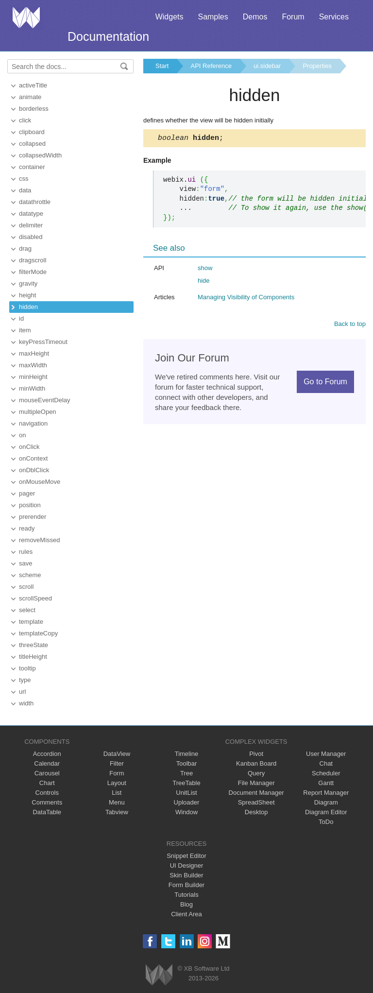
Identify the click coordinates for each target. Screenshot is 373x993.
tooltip (27, 668)
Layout (116, 783)
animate (30, 97)
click (25, 120)
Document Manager (256, 792)
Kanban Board (256, 763)
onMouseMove (39, 481)
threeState (33, 645)
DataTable (47, 812)
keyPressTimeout (43, 341)
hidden (28, 306)
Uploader (187, 802)
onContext (33, 458)
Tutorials (186, 894)
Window (186, 812)
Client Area (186, 914)
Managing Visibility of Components (246, 298)
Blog (186, 904)
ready (27, 528)
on (22, 435)
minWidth (32, 388)
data (25, 190)
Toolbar (186, 763)
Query (256, 773)
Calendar (47, 763)
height (27, 295)
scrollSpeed (35, 598)
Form (116, 773)
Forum (293, 17)
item (25, 330)
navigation (33, 423)
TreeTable (186, 783)
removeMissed (39, 540)
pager (27, 493)
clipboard (32, 132)
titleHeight (33, 656)
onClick (29, 446)
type (25, 680)
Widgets (169, 17)
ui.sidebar (267, 65)
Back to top (350, 325)
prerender (32, 516)
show (205, 269)
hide (204, 282)
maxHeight (34, 353)
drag (25, 248)
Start (162, 65)
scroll (26, 586)
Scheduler (326, 773)
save (25, 563)
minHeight (33, 376)
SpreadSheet (256, 802)
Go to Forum (325, 383)
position (30, 505)
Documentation (108, 36)
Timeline (187, 753)
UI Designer (186, 865)
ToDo (326, 821)
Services (334, 17)
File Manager (256, 783)
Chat (326, 763)
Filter (117, 763)
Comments (47, 802)
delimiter (31, 225)
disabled (30, 236)
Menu (117, 802)
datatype (31, 213)
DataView (116, 753)
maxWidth (33, 365)
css (24, 178)
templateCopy (38, 633)
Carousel (47, 773)
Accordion (47, 753)
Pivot (256, 753)
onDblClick (34, 470)
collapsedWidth (40, 155)
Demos (255, 17)
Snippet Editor (186, 855)
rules (26, 551)
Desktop (256, 812)
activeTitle (33, 85)
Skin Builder (186, 875)
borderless (34, 108)
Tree (186, 773)
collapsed (32, 143)
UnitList (186, 792)
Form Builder (186, 885)
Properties (317, 65)
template (31, 621)
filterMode (33, 271)
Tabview (116, 812)
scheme (30, 575)
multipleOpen (37, 411)
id (21, 318)
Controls (47, 792)
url (22, 691)
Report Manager (326, 792)
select (27, 610)
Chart (47, 783)
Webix (159, 975)
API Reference (211, 65)
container (32, 167)
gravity (28, 283)
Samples (213, 17)
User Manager (326, 753)
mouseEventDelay (44, 400)
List (116, 792)
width (26, 703)
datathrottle (35, 201)
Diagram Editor (326, 812)
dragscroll (32, 260)
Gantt (326, 783)
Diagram (326, 802)
